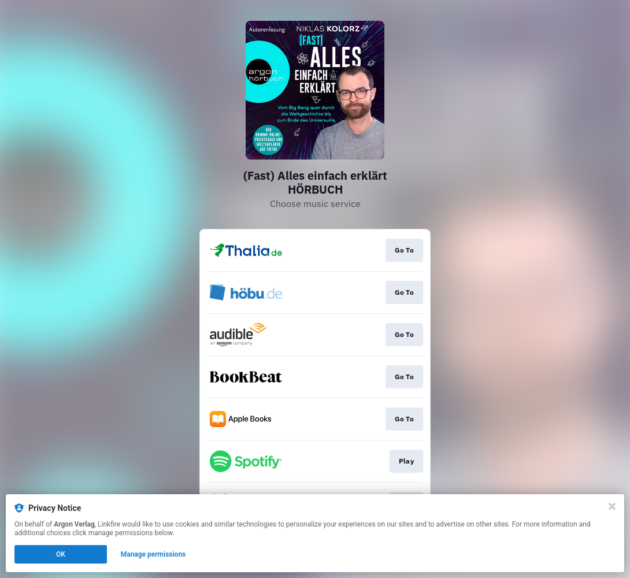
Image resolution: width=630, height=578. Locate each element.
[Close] (612, 506)
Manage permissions (153, 554)
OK (60, 554)
